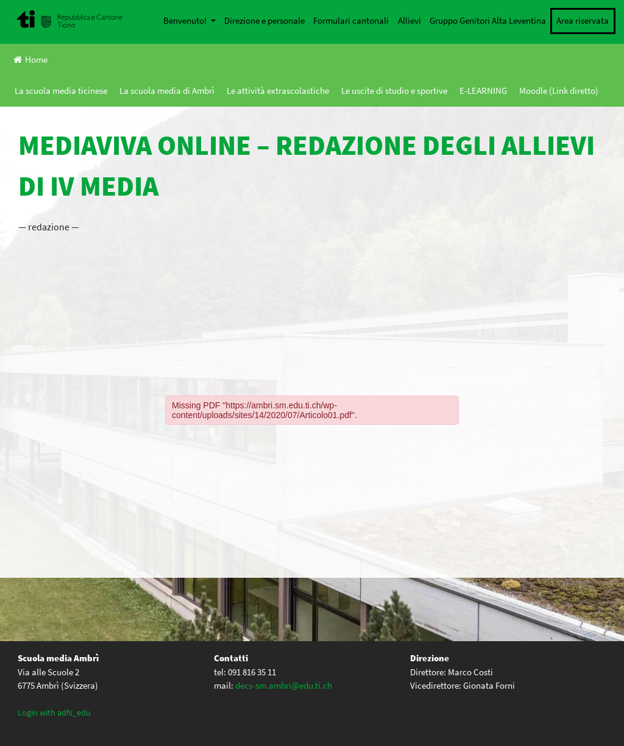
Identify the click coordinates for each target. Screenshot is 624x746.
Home (30, 59)
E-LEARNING (483, 90)
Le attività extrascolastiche (278, 90)
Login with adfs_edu (54, 712)
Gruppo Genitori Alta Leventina (488, 20)
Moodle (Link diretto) (558, 90)
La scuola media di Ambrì (166, 90)
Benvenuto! (185, 20)
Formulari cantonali (351, 20)
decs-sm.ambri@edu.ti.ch (283, 685)
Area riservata (582, 20)
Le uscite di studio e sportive (394, 90)
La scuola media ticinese (61, 90)
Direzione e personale (264, 20)
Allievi (409, 20)
